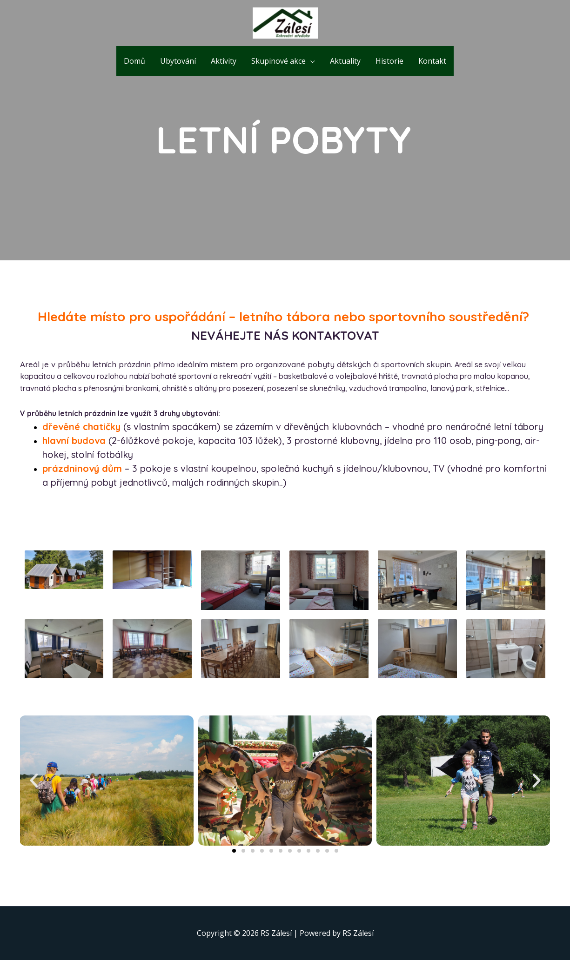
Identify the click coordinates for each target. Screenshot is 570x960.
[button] (234, 851)
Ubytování (178, 61)
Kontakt (432, 61)
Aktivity (223, 61)
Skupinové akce (278, 61)
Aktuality (345, 61)
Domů (134, 61)
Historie (389, 61)
